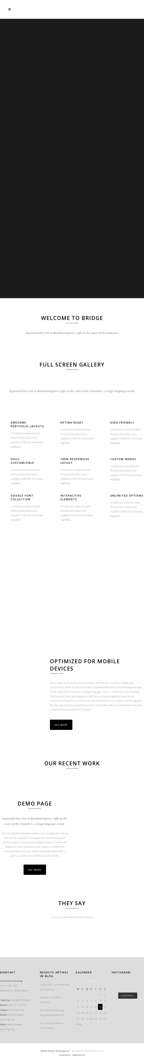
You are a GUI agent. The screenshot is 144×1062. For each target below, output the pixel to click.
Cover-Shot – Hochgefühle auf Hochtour (54, 987)
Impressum (65, 1055)
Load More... (128, 995)
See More (61, 724)
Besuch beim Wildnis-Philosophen (52, 1025)
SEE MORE (34, 869)
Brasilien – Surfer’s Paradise (50, 1000)
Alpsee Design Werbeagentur (55, 1051)
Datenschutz (78, 1055)
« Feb (79, 1024)
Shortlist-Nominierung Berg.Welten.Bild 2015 (52, 1013)
